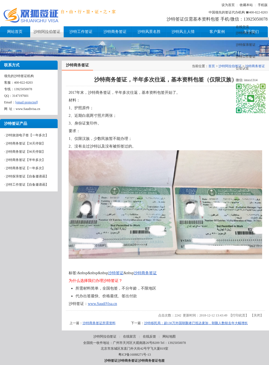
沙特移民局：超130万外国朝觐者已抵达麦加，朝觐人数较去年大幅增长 (196, 323)
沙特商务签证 (145, 273)
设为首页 (228, 5)
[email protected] (26, 102)
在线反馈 (149, 336)
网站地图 (169, 336)
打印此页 (238, 315)
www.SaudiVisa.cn (102, 304)
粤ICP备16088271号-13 (134, 354)
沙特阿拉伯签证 (230, 66)
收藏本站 (246, 5)
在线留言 (129, 336)
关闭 (257, 315)
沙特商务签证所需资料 (99, 323)
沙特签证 (116, 273)
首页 (211, 66)
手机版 (263, 5)
